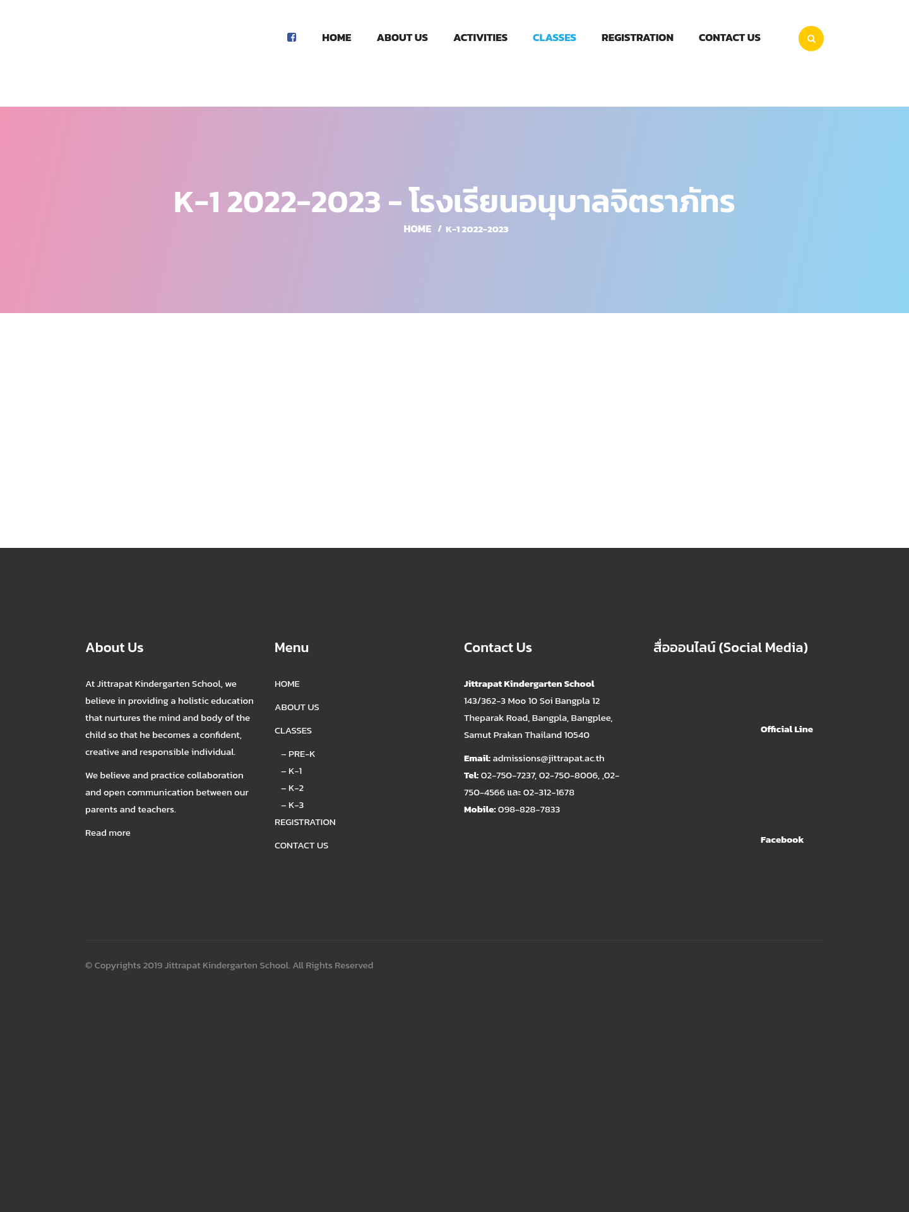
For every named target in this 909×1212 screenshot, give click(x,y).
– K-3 (292, 804)
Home (336, 37)
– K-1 (291, 770)
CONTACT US (301, 845)
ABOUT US (297, 706)
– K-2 (292, 787)
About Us (402, 37)
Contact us (730, 37)
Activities (480, 37)
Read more (108, 832)
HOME (287, 683)
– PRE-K (298, 753)
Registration (638, 37)
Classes (554, 37)
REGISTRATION (305, 821)
